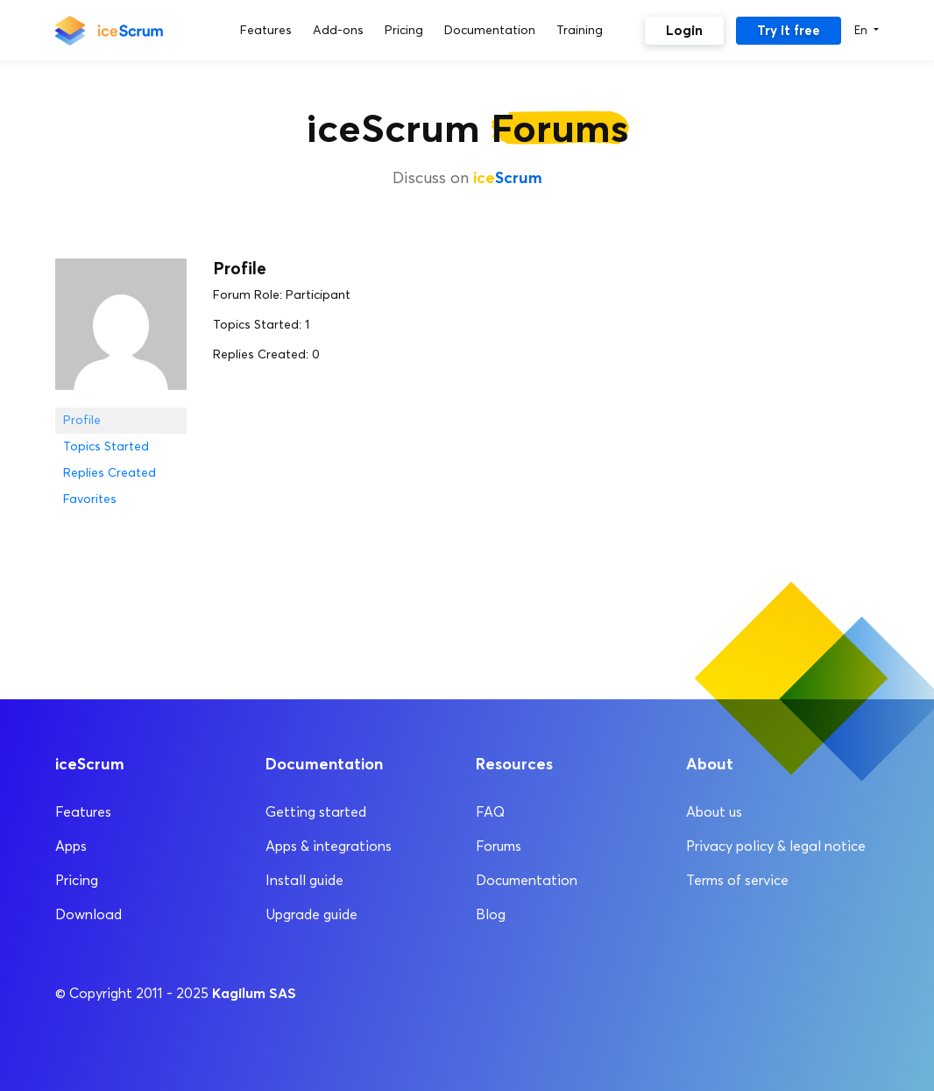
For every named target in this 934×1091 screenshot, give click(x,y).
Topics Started (106, 446)
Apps (71, 846)
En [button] (862, 30)
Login (684, 30)
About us (714, 812)
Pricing (76, 880)
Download (88, 914)
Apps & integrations (328, 846)
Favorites (90, 499)
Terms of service (737, 880)
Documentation (526, 880)
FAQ (490, 812)
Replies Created (109, 472)
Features (83, 812)
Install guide (304, 880)
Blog (491, 914)
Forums (498, 846)
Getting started (315, 812)
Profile (82, 420)
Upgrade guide (311, 914)
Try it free (788, 30)
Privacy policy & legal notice (776, 846)
